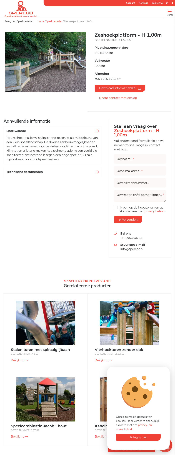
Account (130, 3)
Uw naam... (125, 159)
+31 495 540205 (131, 238)
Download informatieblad (120, 88)
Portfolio (143, 3)
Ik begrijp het (138, 437)
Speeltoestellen (54, 21)
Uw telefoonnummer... (133, 183)
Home (41, 21)
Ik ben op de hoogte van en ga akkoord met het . (142, 209)
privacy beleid (154, 211)
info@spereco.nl (131, 249)
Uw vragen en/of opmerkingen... (140, 195)
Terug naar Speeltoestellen (18, 21)
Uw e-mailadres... (129, 171)
